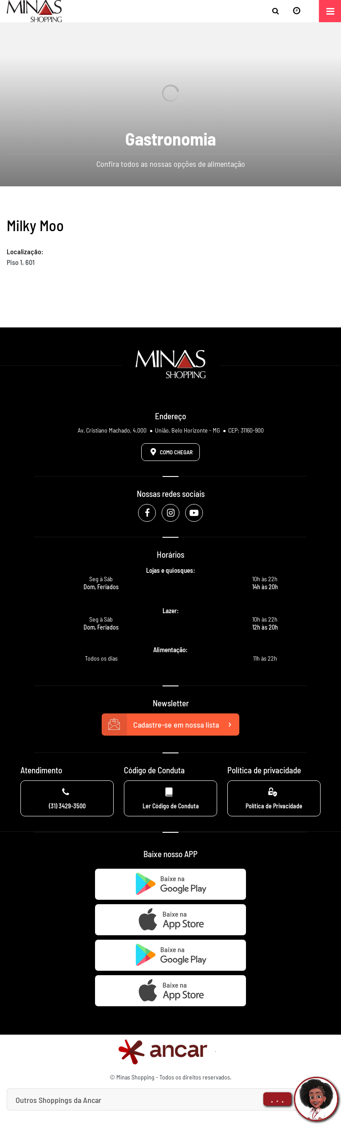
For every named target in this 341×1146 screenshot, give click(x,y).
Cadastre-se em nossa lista (170, 724)
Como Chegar (170, 451)
